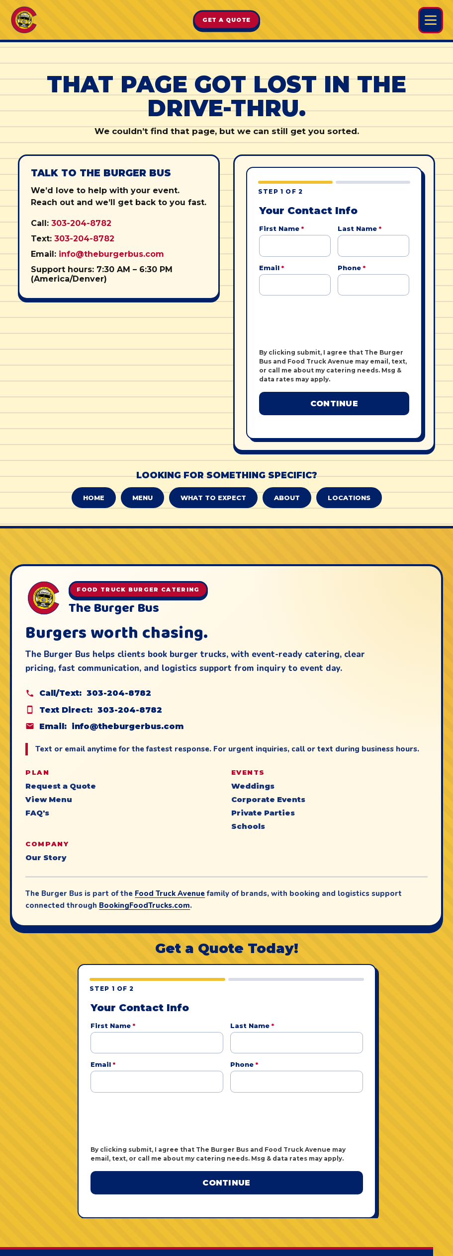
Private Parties (263, 804)
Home (93, 489)
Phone (351, 268)
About (287, 489)
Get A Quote (226, 19)
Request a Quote (60, 777)
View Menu (48, 791)
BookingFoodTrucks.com (144, 897)
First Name (281, 228)
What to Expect (213, 489)
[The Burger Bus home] (24, 19)
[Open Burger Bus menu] (430, 20)
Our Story (45, 849)
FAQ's (37, 804)
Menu (142, 489)
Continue (334, 403)
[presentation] (334, 321)
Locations (349, 489)
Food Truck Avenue (170, 885)
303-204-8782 (81, 223)
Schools (248, 817)
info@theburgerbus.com (111, 254)
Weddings (252, 777)
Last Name (359, 228)
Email (271, 268)
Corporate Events (268, 791)
